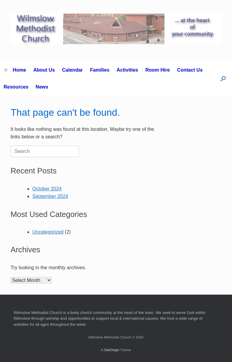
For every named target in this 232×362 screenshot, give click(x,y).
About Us (44, 70)
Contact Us (189, 70)
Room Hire (157, 70)
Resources (16, 86)
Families (99, 70)
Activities (127, 70)
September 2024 (50, 196)
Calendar (72, 70)
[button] (223, 78)
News (42, 86)
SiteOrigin (111, 350)
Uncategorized (47, 231)
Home (15, 70)
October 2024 (47, 188)
